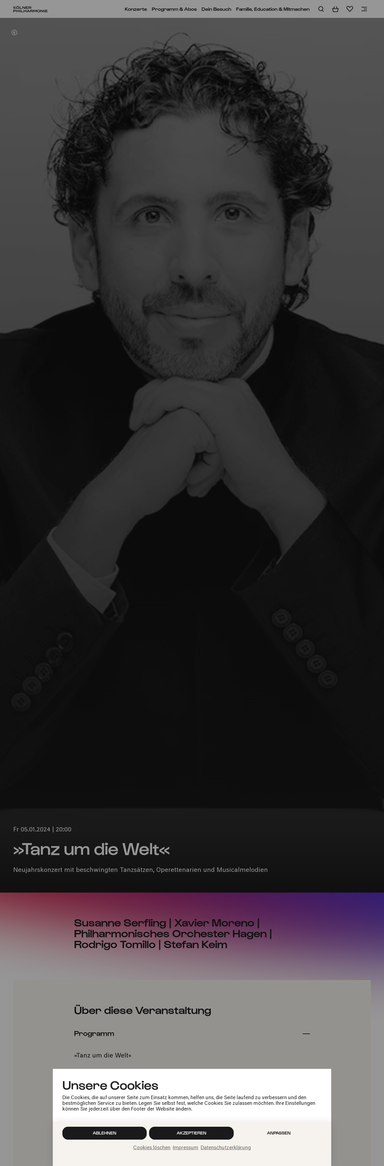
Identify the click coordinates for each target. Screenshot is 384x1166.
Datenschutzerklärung (226, 1148)
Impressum (185, 1148)
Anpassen (279, 1132)
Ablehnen (104, 1132)
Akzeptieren (191, 1132)
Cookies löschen (151, 1148)
